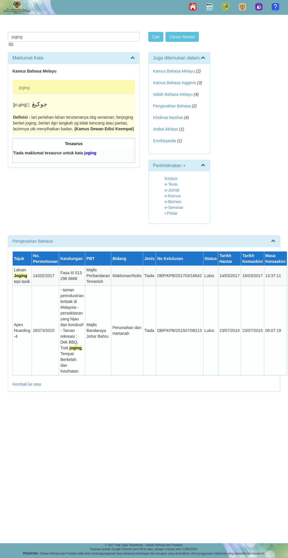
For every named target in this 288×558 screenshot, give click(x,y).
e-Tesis (171, 184)
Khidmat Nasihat (168, 117)
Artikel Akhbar (165, 129)
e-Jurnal (172, 190)
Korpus (171, 178)
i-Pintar (171, 213)
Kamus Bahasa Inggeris (174, 82)
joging (24, 87)
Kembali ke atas (26, 384)
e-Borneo (173, 201)
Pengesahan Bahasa (172, 106)
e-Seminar (174, 207)
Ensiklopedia (164, 140)
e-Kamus (173, 196)
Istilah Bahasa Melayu (173, 94)
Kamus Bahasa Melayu (174, 71)
